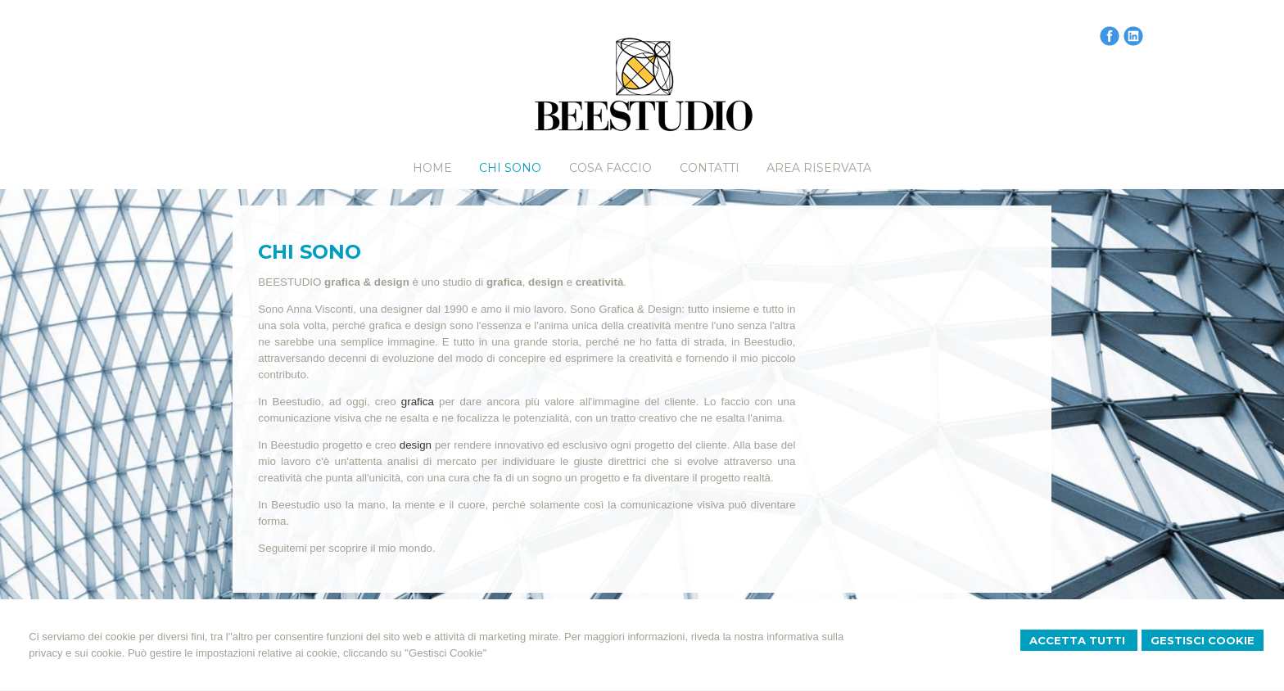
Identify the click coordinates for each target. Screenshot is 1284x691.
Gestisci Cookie (1203, 640)
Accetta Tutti (1078, 640)
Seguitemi (282, 548)
